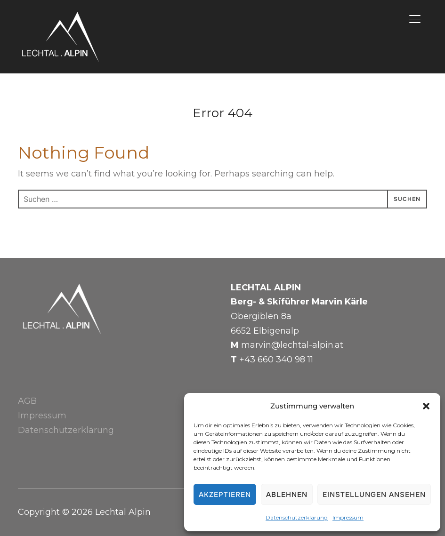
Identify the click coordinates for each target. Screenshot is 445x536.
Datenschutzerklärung (297, 517)
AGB (27, 401)
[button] (426, 406)
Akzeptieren (225, 494)
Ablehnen (286, 494)
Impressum (348, 517)
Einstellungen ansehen (374, 494)
